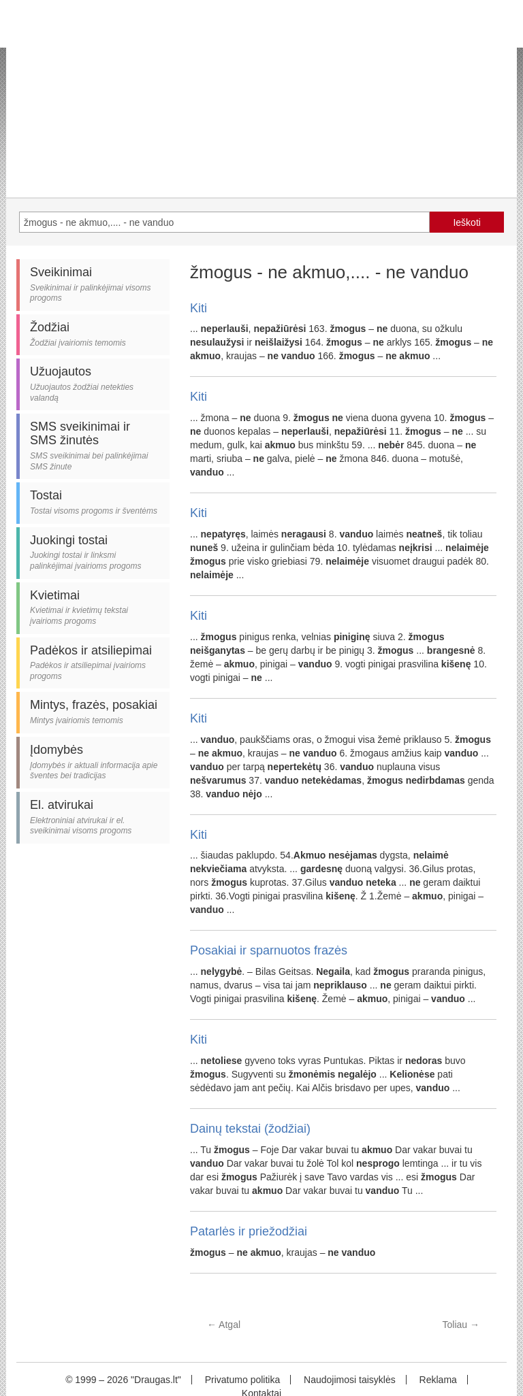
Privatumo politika (243, 1379)
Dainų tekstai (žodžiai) (250, 1128)
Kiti (198, 308)
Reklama (438, 1379)
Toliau (461, 1324)
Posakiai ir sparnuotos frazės (268, 950)
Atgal (223, 1324)
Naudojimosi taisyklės (350, 1379)
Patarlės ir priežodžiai (248, 1231)
